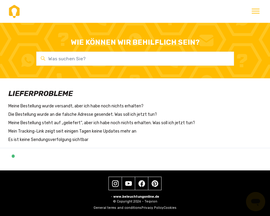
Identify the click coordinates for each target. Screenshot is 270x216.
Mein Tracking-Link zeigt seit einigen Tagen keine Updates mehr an (72, 131)
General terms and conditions (117, 208)
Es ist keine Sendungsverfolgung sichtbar (48, 139)
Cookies (170, 208)
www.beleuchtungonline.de (136, 197)
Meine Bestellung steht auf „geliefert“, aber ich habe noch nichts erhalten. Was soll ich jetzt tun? (101, 122)
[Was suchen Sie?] (135, 59)
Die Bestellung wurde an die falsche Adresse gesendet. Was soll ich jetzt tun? (82, 114)
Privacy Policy (152, 208)
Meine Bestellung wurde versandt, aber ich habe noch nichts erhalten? (76, 106)
